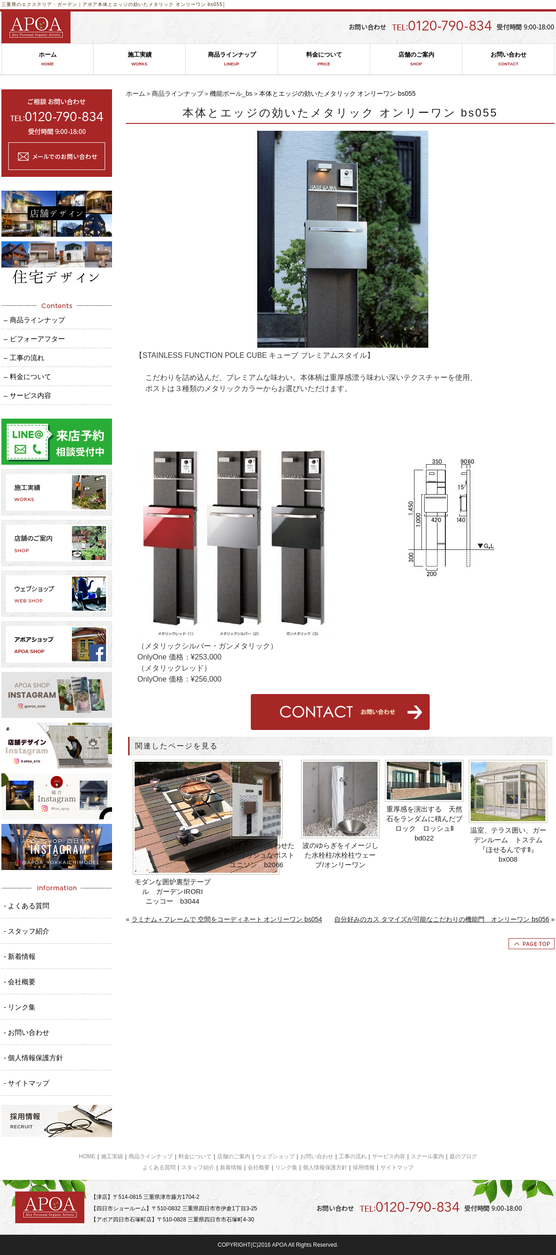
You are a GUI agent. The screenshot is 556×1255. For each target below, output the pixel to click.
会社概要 (259, 1167)
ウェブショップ (275, 1156)
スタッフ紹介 (197, 1167)
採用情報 (364, 1167)
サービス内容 (388, 1156)
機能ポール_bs (231, 93)
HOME (87, 1156)
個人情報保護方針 (325, 1167)
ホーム (47, 59)
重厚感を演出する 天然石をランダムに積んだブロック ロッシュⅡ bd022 (424, 823)
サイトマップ (397, 1167)
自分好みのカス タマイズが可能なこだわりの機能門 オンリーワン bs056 (441, 919)
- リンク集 (19, 1007)
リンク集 (286, 1167)
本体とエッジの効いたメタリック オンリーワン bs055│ (162, 4)
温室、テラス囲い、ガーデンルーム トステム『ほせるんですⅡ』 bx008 (508, 844)
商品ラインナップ (232, 59)
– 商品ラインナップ (34, 320)
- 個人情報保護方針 (33, 1058)
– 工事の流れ (24, 358)
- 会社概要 (19, 982)
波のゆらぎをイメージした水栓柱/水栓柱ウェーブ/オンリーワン (340, 855)
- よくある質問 (26, 906)
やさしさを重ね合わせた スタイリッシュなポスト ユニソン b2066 (257, 855)
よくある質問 (159, 1167)
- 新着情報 (19, 956)
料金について (324, 59)
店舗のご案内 (416, 59)
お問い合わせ (508, 59)
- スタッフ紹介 (26, 931)
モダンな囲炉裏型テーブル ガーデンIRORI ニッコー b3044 (174, 891)
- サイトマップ (26, 1083)
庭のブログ (463, 1156)
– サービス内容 (27, 395)
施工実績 (139, 59)
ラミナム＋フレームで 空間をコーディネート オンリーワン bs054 (226, 919)
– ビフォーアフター (34, 339)
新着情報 (231, 1167)
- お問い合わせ (26, 1032)
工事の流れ (353, 1156)
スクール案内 (427, 1156)
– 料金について (27, 376)
